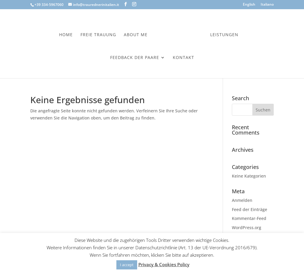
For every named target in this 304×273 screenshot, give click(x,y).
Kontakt (183, 57)
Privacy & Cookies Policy (163, 264)
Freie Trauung (98, 35)
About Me (136, 35)
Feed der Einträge (249, 209)
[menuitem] (249, 6)
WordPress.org (246, 227)
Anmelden (242, 200)
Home (66, 35)
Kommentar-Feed (249, 218)
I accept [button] (127, 264)
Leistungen (224, 35)
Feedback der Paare (134, 57)
